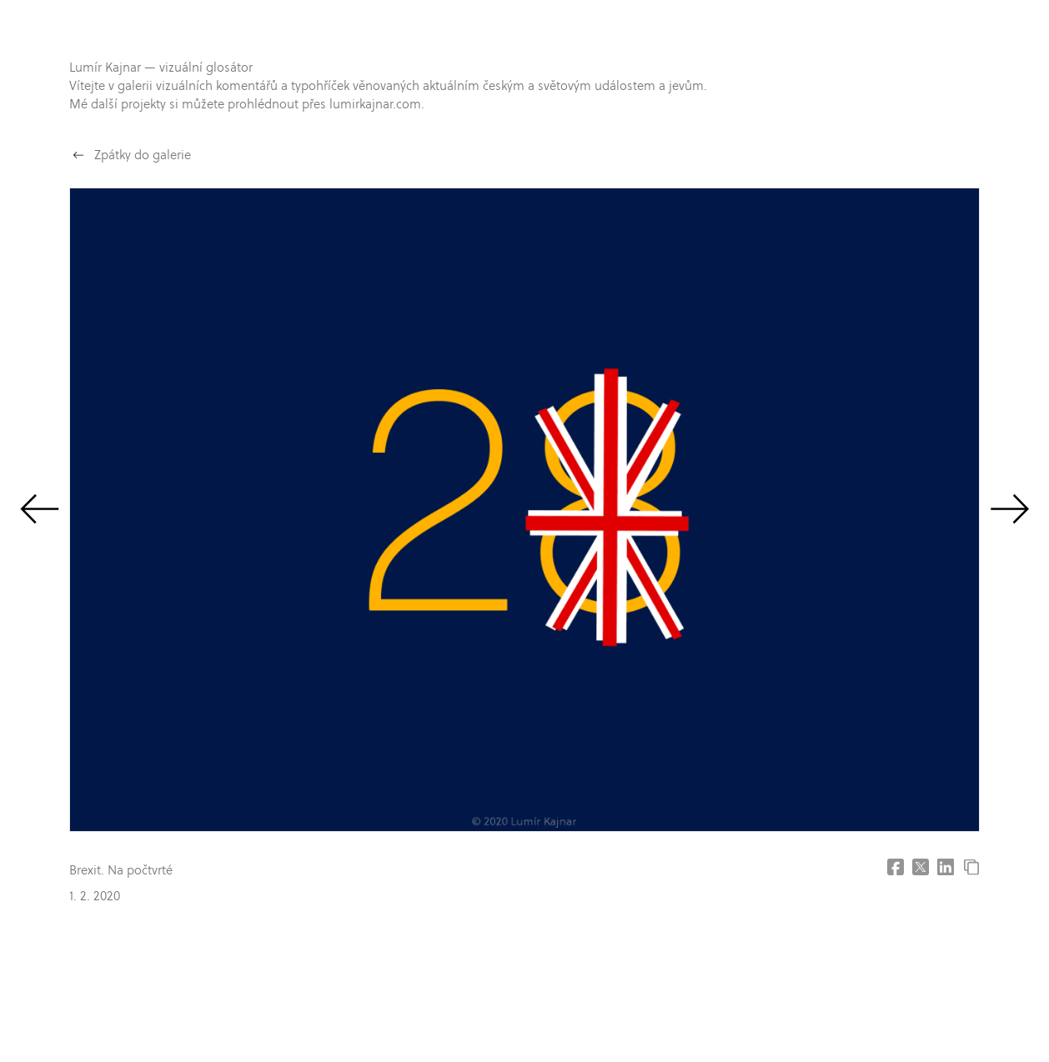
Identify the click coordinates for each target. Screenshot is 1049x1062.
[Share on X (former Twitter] (920, 867)
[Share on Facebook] (895, 867)
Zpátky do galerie (142, 154)
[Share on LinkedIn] (945, 867)
